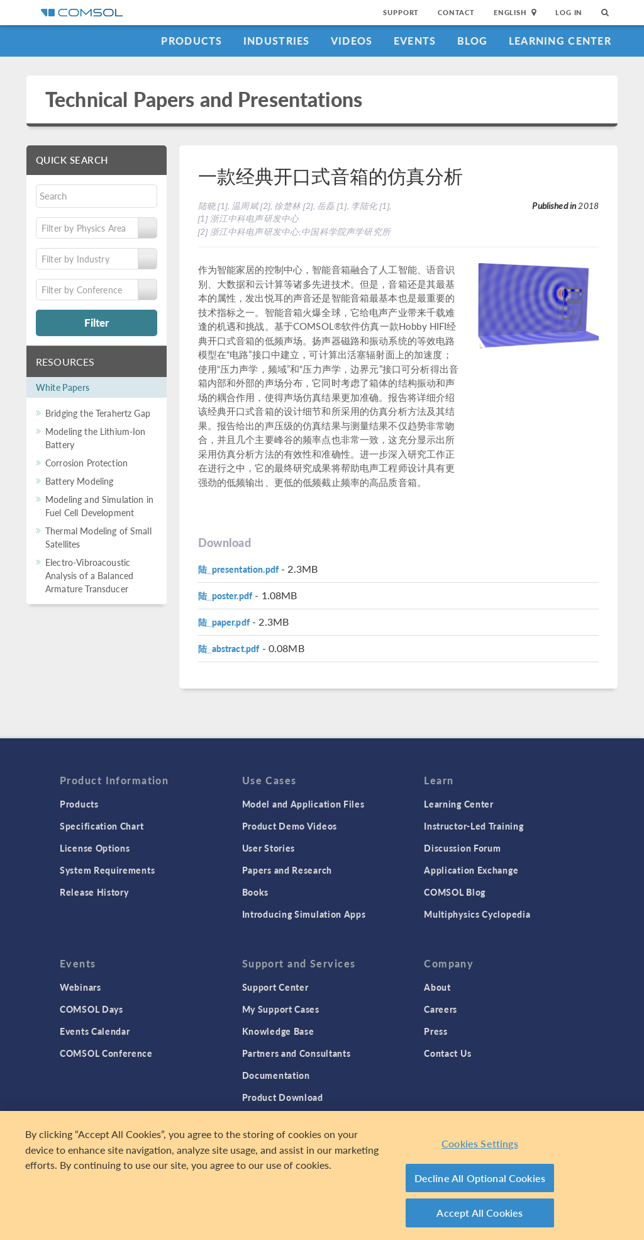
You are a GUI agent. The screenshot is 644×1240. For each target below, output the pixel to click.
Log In (568, 12)
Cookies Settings (479, 1143)
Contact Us (447, 1053)
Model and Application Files (303, 804)
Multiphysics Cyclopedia (477, 914)
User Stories (268, 848)
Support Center (275, 987)
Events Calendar (95, 1031)
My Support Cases (280, 1009)
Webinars (80, 987)
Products (191, 40)
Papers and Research (287, 870)
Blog (472, 40)
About (437, 987)
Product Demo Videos (289, 826)
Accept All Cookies (479, 1212)
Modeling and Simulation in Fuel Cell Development (99, 506)
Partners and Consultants (296, 1053)
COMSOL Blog (455, 892)
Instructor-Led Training (473, 826)
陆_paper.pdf (224, 622)
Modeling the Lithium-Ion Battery (95, 438)
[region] (322, 1175)
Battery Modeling (79, 481)
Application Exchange (471, 870)
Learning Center (560, 40)
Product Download (282, 1097)
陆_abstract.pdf (229, 648)
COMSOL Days (91, 1009)
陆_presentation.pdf (238, 569)
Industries (276, 40)
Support (401, 12)
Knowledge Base (278, 1031)
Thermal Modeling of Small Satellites (98, 537)
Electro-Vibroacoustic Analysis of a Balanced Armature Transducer (89, 575)
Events (415, 40)
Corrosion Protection (86, 462)
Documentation (276, 1075)
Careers (440, 1009)
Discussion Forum (462, 848)
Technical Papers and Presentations (203, 99)
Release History (94, 892)
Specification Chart (101, 826)
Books (255, 892)
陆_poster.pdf (225, 595)
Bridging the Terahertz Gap (97, 413)
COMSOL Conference (106, 1053)
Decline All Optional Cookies (480, 1178)
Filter (96, 322)
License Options (95, 848)
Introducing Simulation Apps (304, 914)
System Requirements (107, 870)
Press (436, 1031)
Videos (352, 40)
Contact (456, 12)
